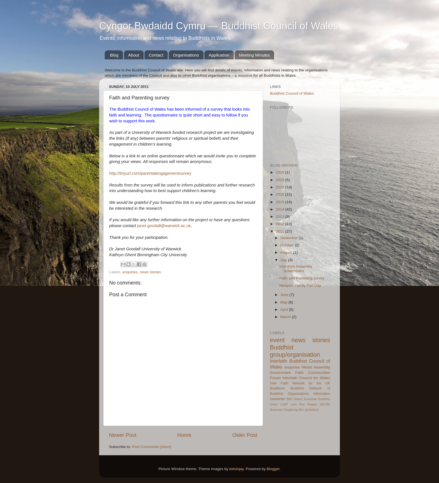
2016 (280, 194)
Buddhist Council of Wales (292, 93)
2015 (280, 202)
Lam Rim (298, 404)
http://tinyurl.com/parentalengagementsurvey (150, 173)
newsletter (277, 399)
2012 (280, 224)
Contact (156, 55)
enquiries (130, 272)
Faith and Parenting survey (301, 278)
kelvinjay (236, 469)
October (287, 245)
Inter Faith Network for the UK (300, 383)
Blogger (273, 469)
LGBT (284, 404)
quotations (312, 409)
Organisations (186, 55)
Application (219, 55)
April (284, 309)
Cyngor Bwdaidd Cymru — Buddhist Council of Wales (218, 26)
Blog (114, 55)
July (284, 260)
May (284, 302)
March (286, 317)
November (289, 238)
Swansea (276, 409)
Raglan (312, 404)
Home (184, 435)
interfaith (278, 360)
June (284, 295)
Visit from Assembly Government (295, 268)
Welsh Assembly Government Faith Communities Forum (300, 372)
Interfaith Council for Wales (306, 378)
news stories (150, 272)
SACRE (325, 404)
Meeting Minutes (254, 55)
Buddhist (297, 388)
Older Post (244, 435)
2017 (280, 187)
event (277, 340)
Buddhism (277, 388)
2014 (280, 209)
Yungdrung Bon (293, 409)
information (321, 394)
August (286, 252)
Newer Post (122, 435)
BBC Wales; (295, 399)
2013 (280, 216)
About (133, 55)
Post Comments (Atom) (151, 447)
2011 (280, 231)
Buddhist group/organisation (295, 351)
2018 (280, 180)
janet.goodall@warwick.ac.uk (164, 225)
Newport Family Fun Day (300, 285)
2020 (280, 172)
